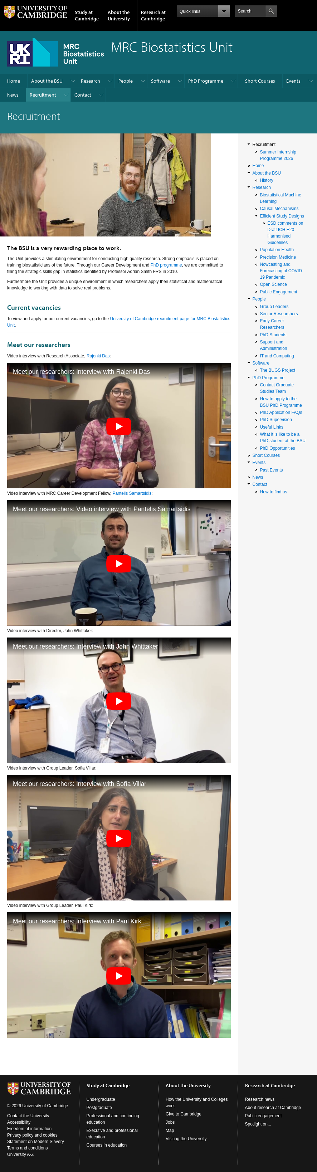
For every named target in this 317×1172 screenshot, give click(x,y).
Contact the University (28, 1115)
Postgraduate (99, 1107)
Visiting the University (186, 1138)
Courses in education (107, 1145)
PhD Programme (205, 81)
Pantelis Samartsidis (132, 493)
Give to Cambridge (183, 1114)
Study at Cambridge (87, 15)
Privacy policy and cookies (32, 1135)
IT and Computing (277, 355)
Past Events (271, 470)
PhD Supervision (276, 419)
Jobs (170, 1122)
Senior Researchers (279, 313)
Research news (260, 1099)
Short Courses (260, 81)
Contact (82, 95)
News (13, 95)
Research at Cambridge (153, 15)
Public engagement (263, 1115)
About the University (119, 15)
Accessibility (18, 1122)
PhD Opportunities (277, 448)
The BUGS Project (278, 370)
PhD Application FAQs (281, 412)
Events (293, 81)
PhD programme (166, 265)
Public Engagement (278, 291)
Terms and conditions (27, 1148)
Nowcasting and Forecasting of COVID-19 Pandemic (281, 271)
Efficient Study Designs (282, 216)
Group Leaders (274, 306)
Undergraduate (101, 1099)
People (125, 81)
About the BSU (47, 81)
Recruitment (43, 95)
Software (160, 81)
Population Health (277, 249)
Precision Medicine (278, 257)
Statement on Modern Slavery (35, 1141)
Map (170, 1130)
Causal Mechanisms (279, 208)
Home (13, 81)
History (266, 180)
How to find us (273, 491)
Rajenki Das (98, 355)
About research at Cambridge (273, 1107)
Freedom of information (29, 1128)
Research (90, 81)
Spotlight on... (258, 1124)
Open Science (273, 284)
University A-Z (20, 1154)
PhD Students (273, 334)
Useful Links (271, 427)
